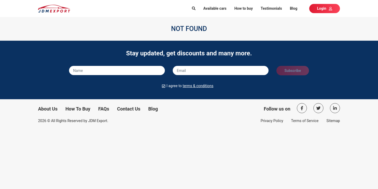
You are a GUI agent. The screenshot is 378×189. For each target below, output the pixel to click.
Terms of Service (305, 121)
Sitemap (333, 121)
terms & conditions (198, 86)
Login (324, 8)
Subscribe (292, 71)
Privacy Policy (272, 121)
